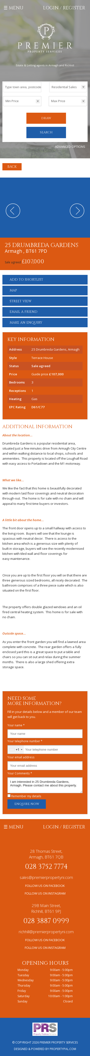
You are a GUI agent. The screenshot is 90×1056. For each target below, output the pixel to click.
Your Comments (19, 773)
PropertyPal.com (63, 1049)
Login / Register (64, 8)
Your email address (21, 757)
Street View (20, 301)
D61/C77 (38, 407)
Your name (16, 725)
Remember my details (26, 796)
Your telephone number (24, 741)
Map (13, 290)
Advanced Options (70, 146)
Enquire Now (26, 804)
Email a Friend (23, 311)
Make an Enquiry (26, 322)
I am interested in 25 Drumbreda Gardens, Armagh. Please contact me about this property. (45, 785)
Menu (16, 8)
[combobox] (16, 749)
